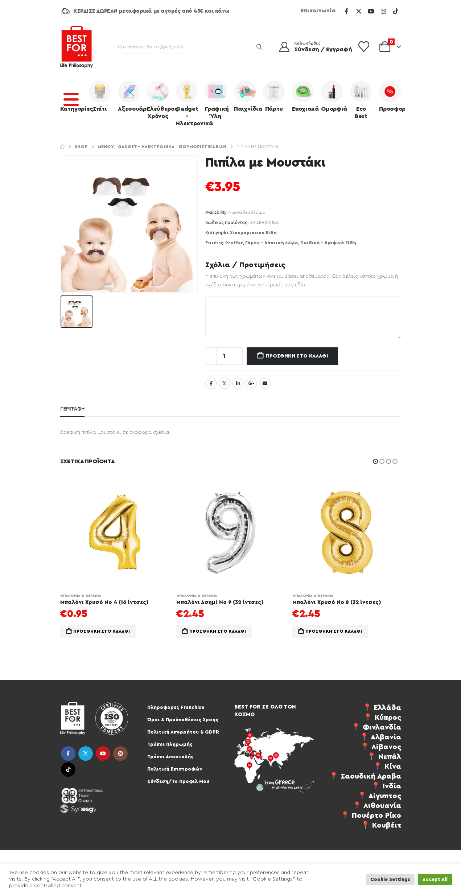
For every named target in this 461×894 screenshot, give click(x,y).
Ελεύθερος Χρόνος (159, 100)
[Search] (259, 47)
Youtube (103, 753)
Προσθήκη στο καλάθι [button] (101, 631)
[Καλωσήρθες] (310, 46)
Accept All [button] (435, 879)
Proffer (234, 243)
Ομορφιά (333, 96)
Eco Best (361, 100)
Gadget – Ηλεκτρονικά (188, 103)
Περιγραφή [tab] (72, 409)
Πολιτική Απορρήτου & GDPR (183, 732)
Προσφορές (391, 96)
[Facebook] (346, 11)
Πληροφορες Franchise (175, 707)
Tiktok (68, 769)
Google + (251, 383)
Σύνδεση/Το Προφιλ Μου (178, 781)
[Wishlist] (363, 46)
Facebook (211, 383)
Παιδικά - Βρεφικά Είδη (328, 243)
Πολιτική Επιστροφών (174, 769)
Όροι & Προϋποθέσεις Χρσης (182, 719)
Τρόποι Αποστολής (170, 756)
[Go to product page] (114, 532)
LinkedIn (238, 383)
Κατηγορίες (73, 96)
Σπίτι (100, 96)
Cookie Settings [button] (390, 879)
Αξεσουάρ (130, 96)
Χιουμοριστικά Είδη (253, 232)
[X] (359, 11)
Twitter (224, 383)
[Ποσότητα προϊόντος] (224, 356)
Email (265, 383)
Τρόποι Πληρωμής (170, 744)
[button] (375, 461)
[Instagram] (383, 11)
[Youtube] (371, 11)
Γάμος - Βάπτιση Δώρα (271, 243)
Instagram (120, 753)
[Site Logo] (76, 46)
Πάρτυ (274, 96)
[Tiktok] (396, 11)
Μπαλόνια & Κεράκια (80, 595)
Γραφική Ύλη (217, 100)
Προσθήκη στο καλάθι (297, 356)
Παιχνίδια (246, 96)
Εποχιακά (304, 96)
